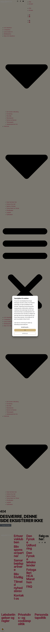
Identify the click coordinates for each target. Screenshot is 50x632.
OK (25, 330)
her (27, 324)
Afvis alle (25, 333)
